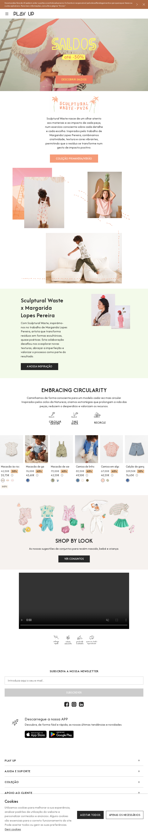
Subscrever (74, 692)
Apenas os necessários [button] (124, 815)
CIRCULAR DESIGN (55, 423)
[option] (69, 4)
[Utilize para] (36, 734)
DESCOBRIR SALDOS (74, 79)
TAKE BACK (74, 423)
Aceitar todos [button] (90, 815)
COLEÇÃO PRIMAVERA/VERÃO (74, 158)
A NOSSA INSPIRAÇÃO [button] (39, 366)
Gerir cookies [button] (13, 829)
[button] (9, 14)
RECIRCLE (100, 423)
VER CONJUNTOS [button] (74, 559)
